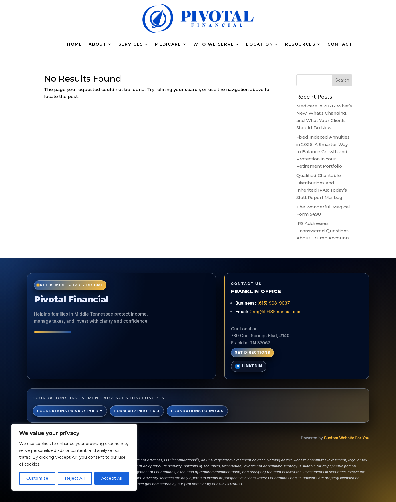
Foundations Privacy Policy (70, 410)
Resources (300, 44)
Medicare (168, 44)
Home (74, 44)
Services (130, 44)
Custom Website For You (346, 438)
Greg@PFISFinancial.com (275, 311)
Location (259, 44)
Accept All (111, 478)
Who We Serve (213, 44)
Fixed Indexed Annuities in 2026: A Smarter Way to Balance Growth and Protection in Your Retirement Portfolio (323, 151)
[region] (74, 457)
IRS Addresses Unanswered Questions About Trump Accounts (323, 231)
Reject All (75, 478)
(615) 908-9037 (273, 303)
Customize (37, 478)
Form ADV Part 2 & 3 (137, 410)
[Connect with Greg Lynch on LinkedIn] (248, 366)
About (97, 44)
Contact (339, 44)
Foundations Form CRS (197, 410)
